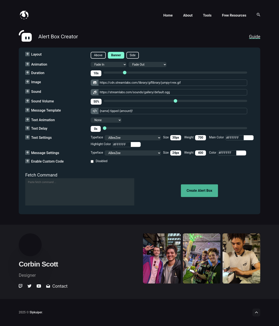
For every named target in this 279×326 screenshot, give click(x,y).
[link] (21, 286)
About (187, 15)
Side (133, 55)
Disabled (101, 161)
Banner (116, 55)
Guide (254, 36)
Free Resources (234, 15)
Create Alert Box (199, 190)
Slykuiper (36, 312)
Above (98, 55)
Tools (207, 15)
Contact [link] (57, 286)
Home (168, 15)
